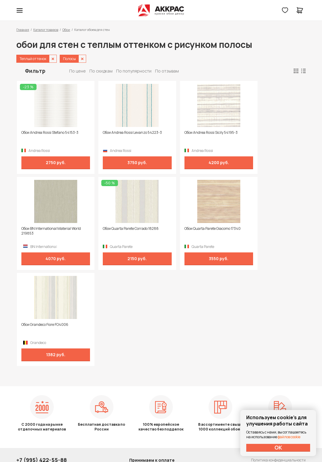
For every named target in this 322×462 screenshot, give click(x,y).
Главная (22, 29)
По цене (77, 71)
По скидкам (101, 71)
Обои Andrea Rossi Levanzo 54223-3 (122, 132)
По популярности (133, 71)
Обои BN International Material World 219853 (266, 135)
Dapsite (176, 443)
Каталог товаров (45, 29)
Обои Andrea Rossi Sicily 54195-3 (191, 132)
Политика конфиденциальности (278, 378)
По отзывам (167, 71)
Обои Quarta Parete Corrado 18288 (49, 228)
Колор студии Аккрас (161, 10)
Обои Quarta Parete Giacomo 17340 (121, 228)
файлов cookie (289, 436)
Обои (66, 29)
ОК (278, 447)
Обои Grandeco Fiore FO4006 (188, 228)
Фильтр (35, 70)
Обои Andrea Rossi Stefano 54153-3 (49, 132)
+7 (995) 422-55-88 (41, 378)
